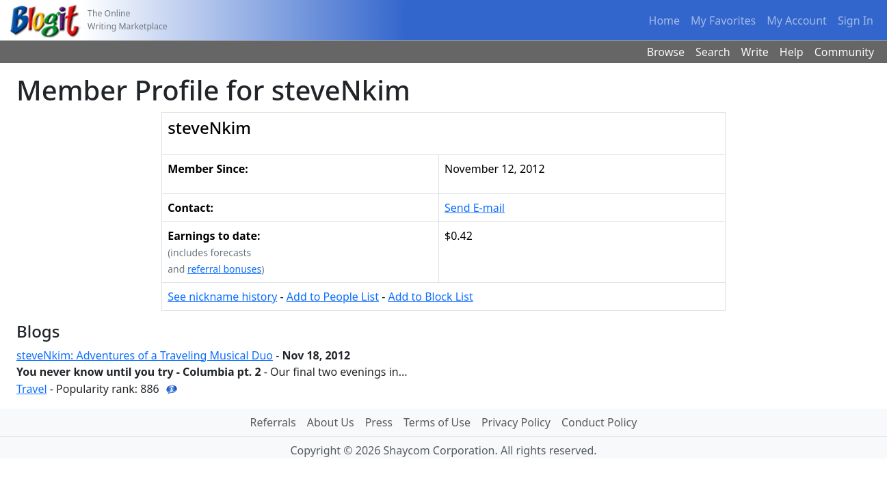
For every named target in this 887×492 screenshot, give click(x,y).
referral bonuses (224, 268)
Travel (31, 388)
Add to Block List (430, 296)
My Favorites (723, 20)
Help (792, 51)
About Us (330, 422)
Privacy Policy (516, 422)
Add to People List (333, 296)
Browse (666, 51)
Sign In (855, 20)
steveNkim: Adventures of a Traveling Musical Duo (144, 355)
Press (379, 422)
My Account (797, 20)
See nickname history (222, 296)
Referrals (273, 422)
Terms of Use (437, 422)
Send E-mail (475, 207)
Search (713, 51)
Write (755, 51)
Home (664, 20)
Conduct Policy (599, 422)
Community (845, 51)
